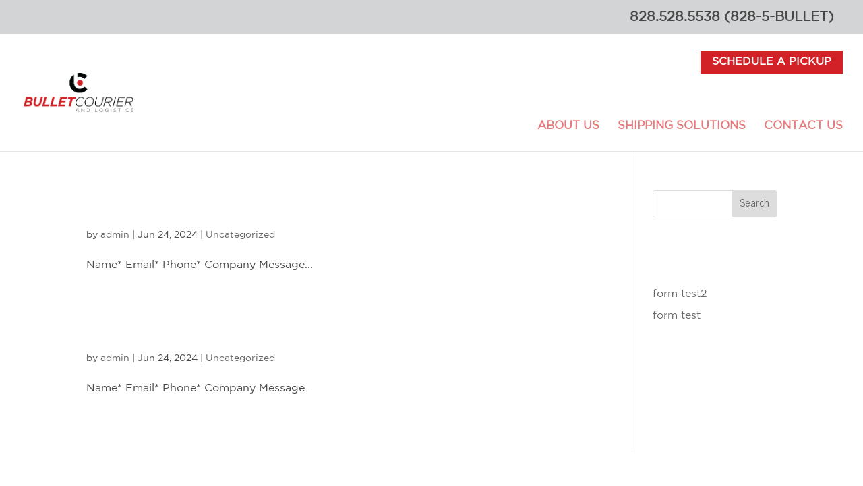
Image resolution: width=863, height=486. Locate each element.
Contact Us (803, 126)
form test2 (162, 205)
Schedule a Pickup (771, 62)
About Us (568, 126)
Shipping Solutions (682, 126)
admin (114, 235)
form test (155, 329)
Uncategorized (240, 235)
